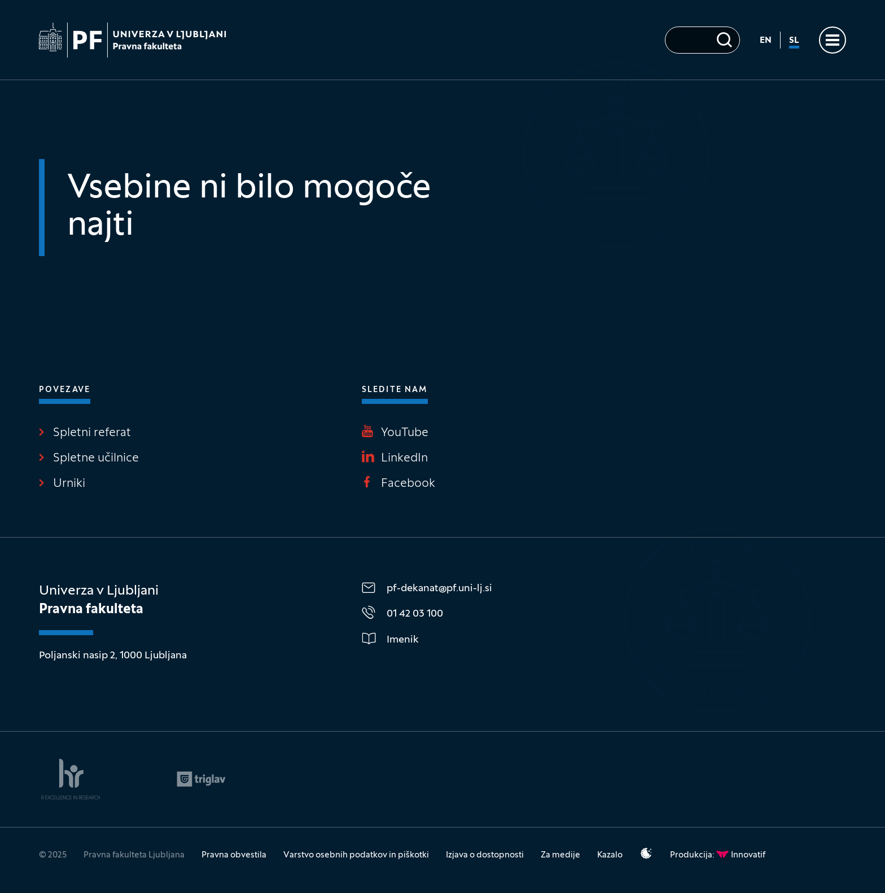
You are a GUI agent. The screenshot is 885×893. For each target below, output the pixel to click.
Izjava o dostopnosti (485, 855)
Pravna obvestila (233, 855)
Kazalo (610, 855)
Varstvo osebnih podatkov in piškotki (356, 855)
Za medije (560, 855)
